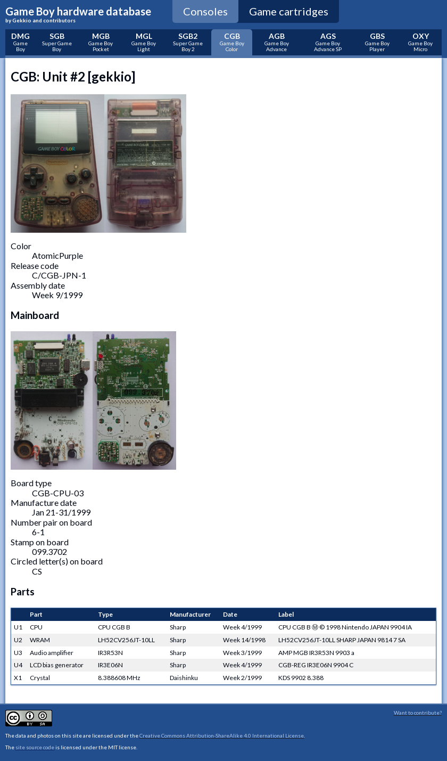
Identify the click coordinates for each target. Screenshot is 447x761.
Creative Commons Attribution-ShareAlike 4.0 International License (221, 735)
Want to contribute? (418, 712)
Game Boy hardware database (78, 14)
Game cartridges (288, 11)
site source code (34, 747)
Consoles (205, 11)
